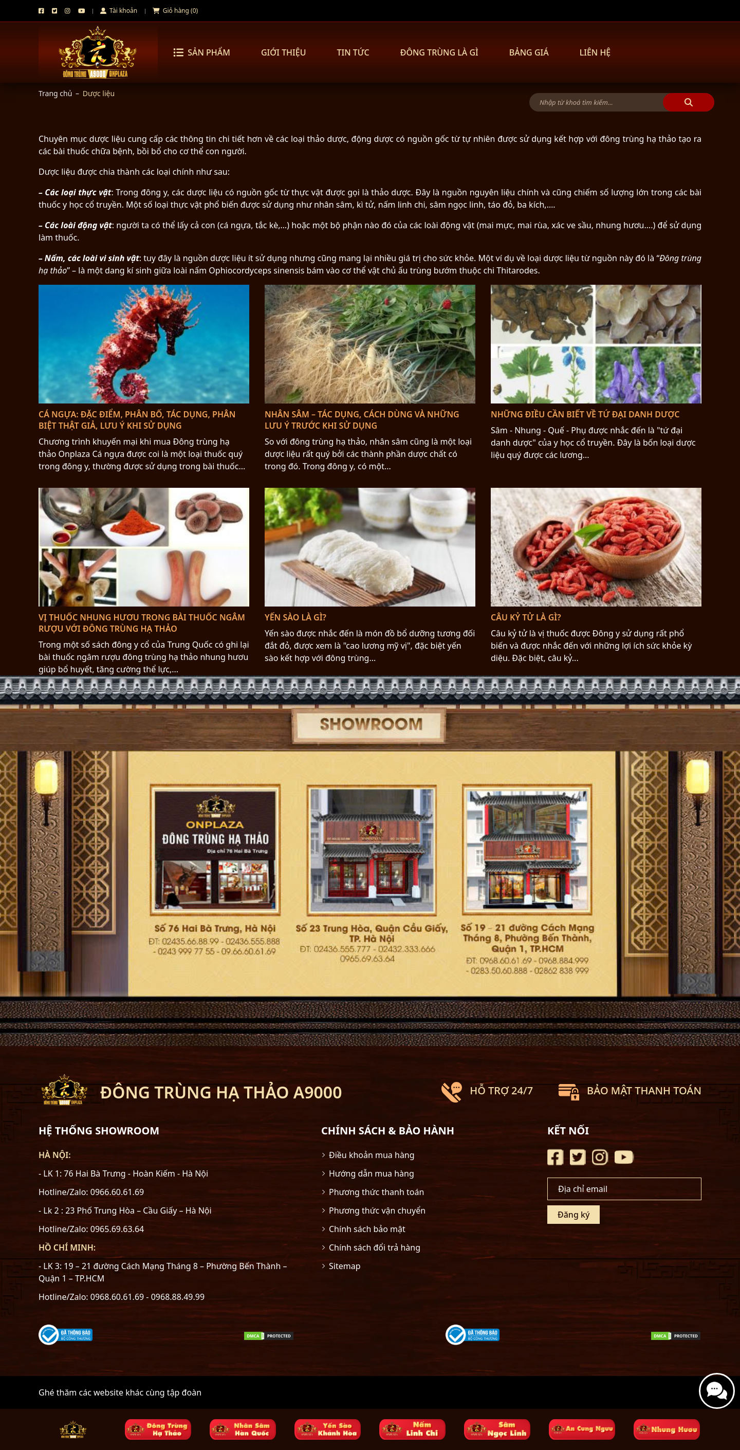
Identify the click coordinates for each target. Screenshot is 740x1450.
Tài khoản (118, 10)
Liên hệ (595, 52)
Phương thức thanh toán (376, 1192)
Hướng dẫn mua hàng (371, 1173)
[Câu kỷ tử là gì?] (596, 547)
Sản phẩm (201, 52)
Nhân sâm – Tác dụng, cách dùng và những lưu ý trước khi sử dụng (362, 420)
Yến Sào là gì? (295, 617)
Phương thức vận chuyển (377, 1210)
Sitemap (345, 1266)
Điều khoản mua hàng (372, 1155)
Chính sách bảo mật (367, 1229)
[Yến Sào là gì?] (370, 547)
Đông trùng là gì (439, 52)
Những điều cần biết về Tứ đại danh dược (585, 414)
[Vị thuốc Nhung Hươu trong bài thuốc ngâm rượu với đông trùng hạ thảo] (144, 547)
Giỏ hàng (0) (175, 10)
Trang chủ (55, 93)
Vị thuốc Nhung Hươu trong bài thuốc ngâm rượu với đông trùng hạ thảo (142, 623)
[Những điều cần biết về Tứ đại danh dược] (596, 344)
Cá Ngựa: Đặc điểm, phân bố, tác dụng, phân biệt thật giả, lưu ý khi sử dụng (137, 420)
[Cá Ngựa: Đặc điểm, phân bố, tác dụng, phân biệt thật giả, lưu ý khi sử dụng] (144, 344)
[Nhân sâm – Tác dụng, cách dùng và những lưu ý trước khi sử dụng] (370, 344)
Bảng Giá (529, 52)
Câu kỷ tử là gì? (526, 617)
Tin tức (353, 52)
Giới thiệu (283, 52)
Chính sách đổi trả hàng (374, 1247)
